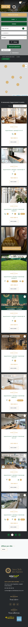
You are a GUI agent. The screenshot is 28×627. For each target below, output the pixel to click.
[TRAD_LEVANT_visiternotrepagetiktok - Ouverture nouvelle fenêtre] (17, 604)
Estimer (14, 23)
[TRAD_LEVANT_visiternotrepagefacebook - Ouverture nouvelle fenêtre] (10, 604)
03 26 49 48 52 (9, 588)
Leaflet (13, 95)
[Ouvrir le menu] (5, 6)
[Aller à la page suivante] (19, 535)
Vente (18, 56)
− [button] (26, 67)
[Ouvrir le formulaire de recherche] (14, 42)
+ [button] (26, 64)
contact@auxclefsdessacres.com (14, 590)
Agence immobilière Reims (8, 56)
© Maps (17, 95)
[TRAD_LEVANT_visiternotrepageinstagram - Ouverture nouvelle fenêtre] (14, 604)
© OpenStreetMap (24, 95)
